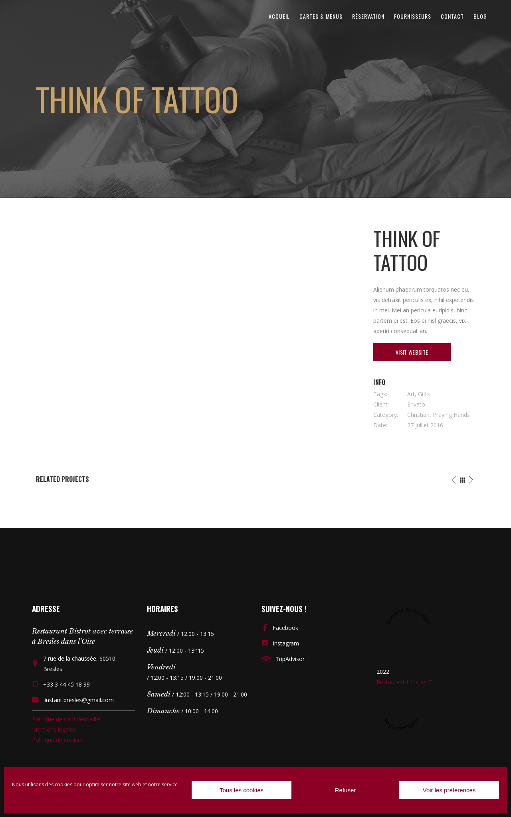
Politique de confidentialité (66, 719)
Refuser (345, 790)
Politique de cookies (58, 740)
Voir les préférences (449, 790)
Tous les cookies (241, 790)
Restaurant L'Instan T (404, 682)
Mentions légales (54, 729)
